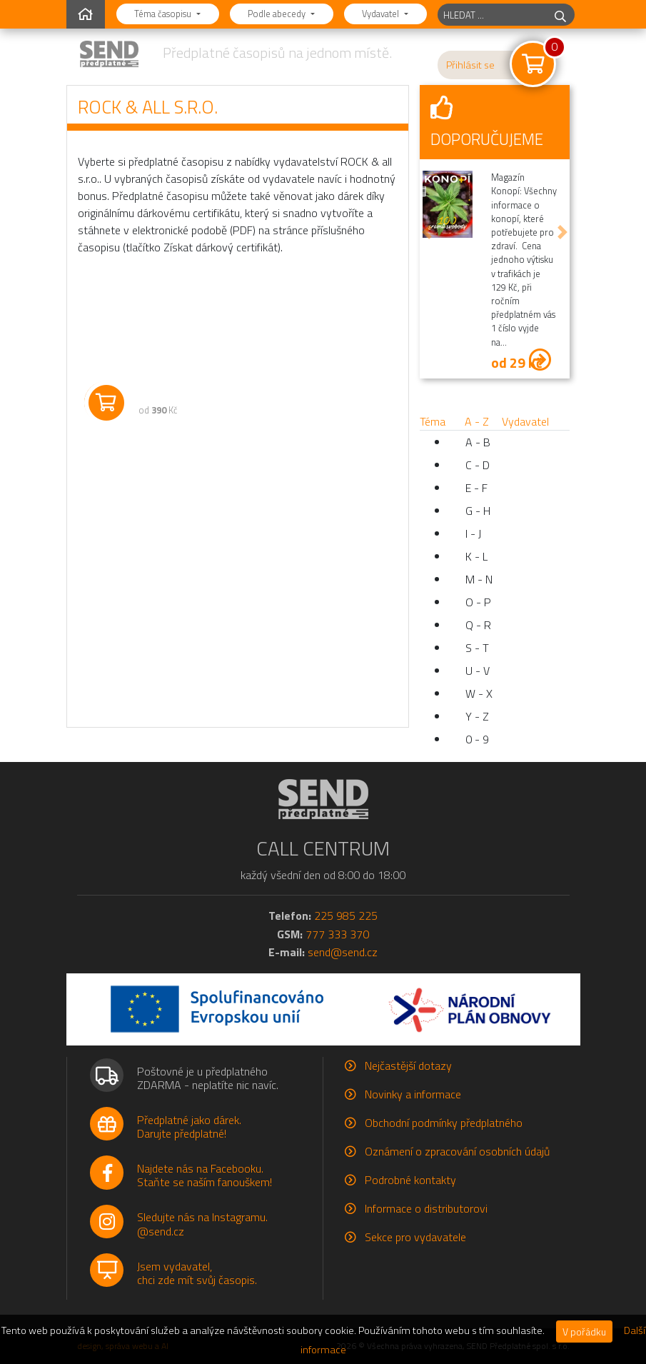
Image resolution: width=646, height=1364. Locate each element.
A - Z (477, 421)
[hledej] (560, 15)
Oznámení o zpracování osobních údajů (457, 1151)
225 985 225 (346, 915)
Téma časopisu (163, 13)
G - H (477, 510)
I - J (473, 533)
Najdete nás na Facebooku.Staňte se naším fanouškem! (204, 1175)
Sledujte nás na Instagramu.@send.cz (202, 1223)
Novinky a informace (413, 1094)
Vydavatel (381, 13)
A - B (477, 442)
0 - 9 (477, 739)
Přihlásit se (470, 65)
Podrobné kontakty (410, 1179)
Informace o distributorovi (426, 1208)
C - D (477, 464)
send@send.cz (343, 952)
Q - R (478, 624)
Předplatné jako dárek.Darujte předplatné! (189, 1126)
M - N (479, 579)
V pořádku (584, 1331)
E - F (476, 487)
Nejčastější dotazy (408, 1065)
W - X (479, 693)
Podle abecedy (278, 13)
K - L (476, 556)
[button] (427, 232)
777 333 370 (337, 934)
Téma (432, 421)
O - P (478, 602)
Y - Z (477, 716)
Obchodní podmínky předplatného (444, 1122)
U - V (477, 670)
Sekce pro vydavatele (415, 1236)
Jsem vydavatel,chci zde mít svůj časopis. (197, 1273)
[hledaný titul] (492, 15)
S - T (477, 647)
